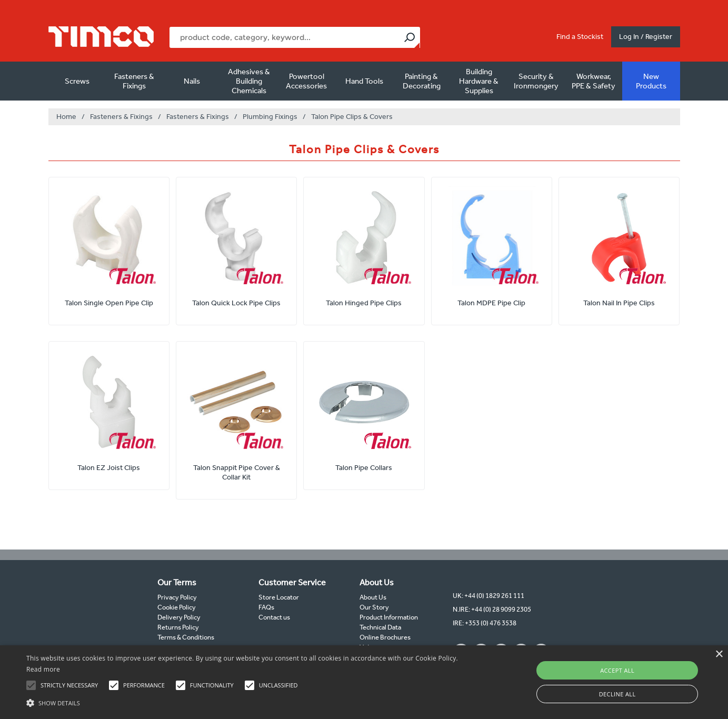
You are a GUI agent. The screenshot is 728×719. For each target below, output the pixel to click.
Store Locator (278, 597)
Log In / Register (645, 36)
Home (66, 116)
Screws (77, 81)
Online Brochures (385, 637)
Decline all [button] (617, 694)
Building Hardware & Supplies (478, 81)
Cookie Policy (176, 607)
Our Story (374, 607)
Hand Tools (364, 81)
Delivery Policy (179, 617)
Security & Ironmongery (536, 81)
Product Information (389, 617)
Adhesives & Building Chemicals (249, 81)
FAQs (266, 607)
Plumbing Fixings (270, 116)
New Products (651, 81)
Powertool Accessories (306, 81)
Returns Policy (178, 627)
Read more (43, 669)
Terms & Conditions (185, 637)
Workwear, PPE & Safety (593, 81)
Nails (192, 81)
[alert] (364, 682)
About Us (373, 597)
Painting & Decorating (422, 81)
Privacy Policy (177, 597)
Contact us (274, 617)
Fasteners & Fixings (134, 81)
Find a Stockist (579, 36)
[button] (245, 701)
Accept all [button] (617, 670)
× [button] (719, 654)
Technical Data (380, 627)
